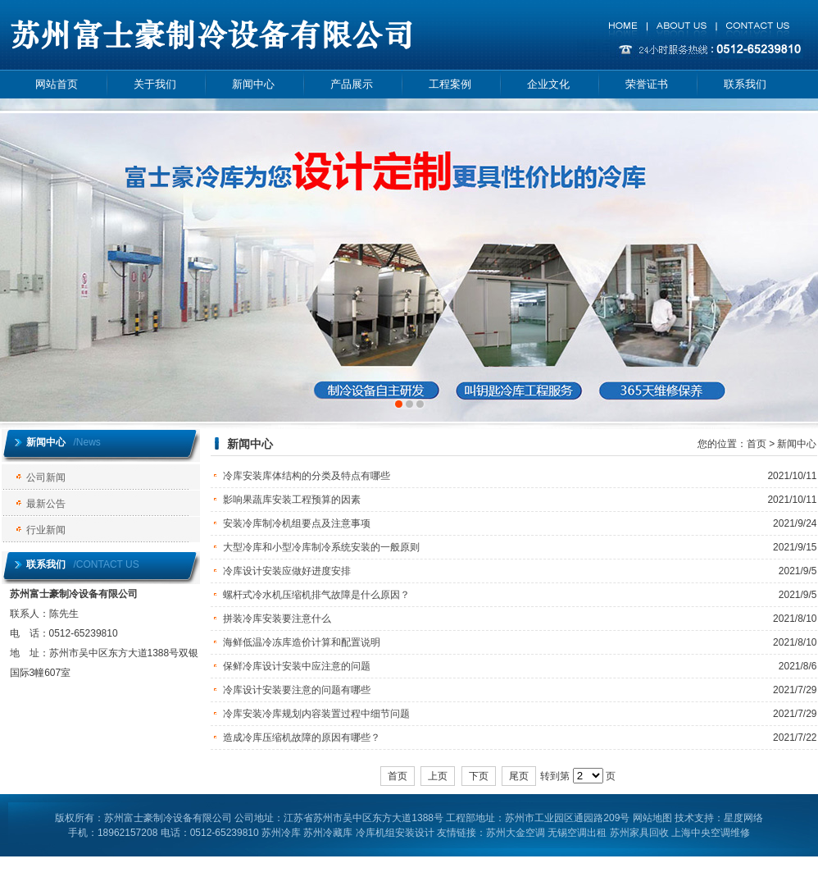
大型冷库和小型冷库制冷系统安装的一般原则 (321, 547)
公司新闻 (46, 477)
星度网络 (743, 818)
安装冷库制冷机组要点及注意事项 (296, 523)
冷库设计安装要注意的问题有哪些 (296, 690)
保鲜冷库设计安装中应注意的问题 (296, 666)
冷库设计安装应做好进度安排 (287, 571)
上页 (438, 776)
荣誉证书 (646, 84)
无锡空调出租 (577, 832)
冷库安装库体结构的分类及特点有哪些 (306, 476)
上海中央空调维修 (710, 832)
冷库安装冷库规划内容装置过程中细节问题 (316, 713)
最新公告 (46, 503)
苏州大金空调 (515, 832)
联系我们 (745, 84)
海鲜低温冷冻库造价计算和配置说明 (301, 642)
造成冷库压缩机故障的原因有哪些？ (301, 737)
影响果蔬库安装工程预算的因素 (292, 499)
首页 (756, 444)
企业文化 (548, 84)
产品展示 (351, 84)
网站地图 (652, 818)
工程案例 (450, 84)
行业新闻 (46, 530)
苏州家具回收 (639, 832)
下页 (479, 776)
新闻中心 (253, 84)
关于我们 (155, 84)
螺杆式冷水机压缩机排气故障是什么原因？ (316, 595)
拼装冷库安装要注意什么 (277, 618)
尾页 (519, 776)
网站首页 (56, 84)
